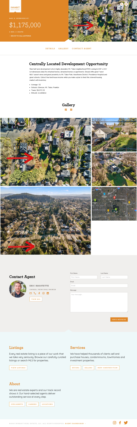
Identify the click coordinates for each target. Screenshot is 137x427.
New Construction (108, 368)
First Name (73, 273)
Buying (75, 368)
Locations (47, 404)
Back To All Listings (21, 36)
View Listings (18, 368)
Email (72, 282)
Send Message (119, 319)
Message (73, 290)
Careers (32, 404)
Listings (16, 348)
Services (77, 348)
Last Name (104, 273)
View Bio (35, 299)
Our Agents (17, 404)
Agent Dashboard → (75, 423)
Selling (88, 368)
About (14, 384)
